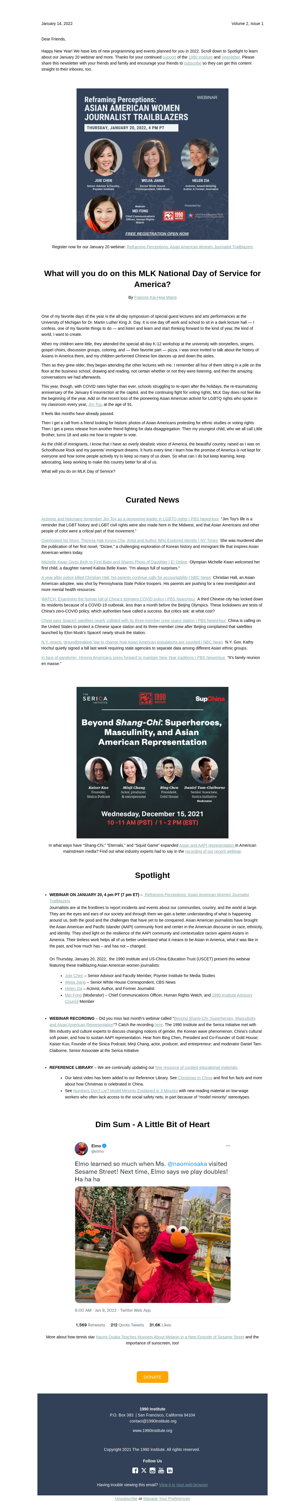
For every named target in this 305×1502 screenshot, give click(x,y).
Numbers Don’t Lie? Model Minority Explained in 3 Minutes (125, 1090)
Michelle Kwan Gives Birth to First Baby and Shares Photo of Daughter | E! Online (114, 562)
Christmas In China (195, 1077)
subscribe (192, 63)
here (159, 1024)
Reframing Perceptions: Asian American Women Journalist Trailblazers (190, 247)
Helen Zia (73, 988)
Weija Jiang (75, 982)
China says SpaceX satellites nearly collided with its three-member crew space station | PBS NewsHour (134, 620)
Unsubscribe (126, 1498)
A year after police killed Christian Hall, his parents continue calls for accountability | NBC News (126, 577)
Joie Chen (74, 975)
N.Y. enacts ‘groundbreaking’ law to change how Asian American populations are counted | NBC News (132, 642)
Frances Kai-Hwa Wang (155, 297)
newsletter (231, 57)
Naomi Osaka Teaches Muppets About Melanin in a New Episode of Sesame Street (170, 1337)
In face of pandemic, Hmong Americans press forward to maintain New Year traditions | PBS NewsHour (133, 657)
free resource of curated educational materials (196, 1067)
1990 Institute (200, 57)
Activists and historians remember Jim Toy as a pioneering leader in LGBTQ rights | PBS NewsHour (130, 519)
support (169, 57)
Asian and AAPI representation (207, 845)
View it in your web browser (183, 1484)
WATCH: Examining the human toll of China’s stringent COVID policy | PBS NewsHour (118, 599)
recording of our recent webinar (213, 851)
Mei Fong (73, 995)
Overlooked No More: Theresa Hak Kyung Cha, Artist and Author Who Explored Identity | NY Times (129, 540)
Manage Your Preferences (166, 1498)
